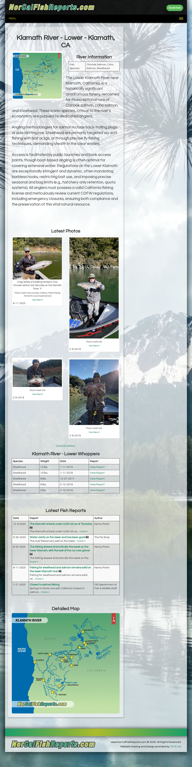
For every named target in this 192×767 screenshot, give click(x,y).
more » (84, 531)
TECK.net (175, 746)
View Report (37, 300)
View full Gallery (66, 446)
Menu (12, 18)
